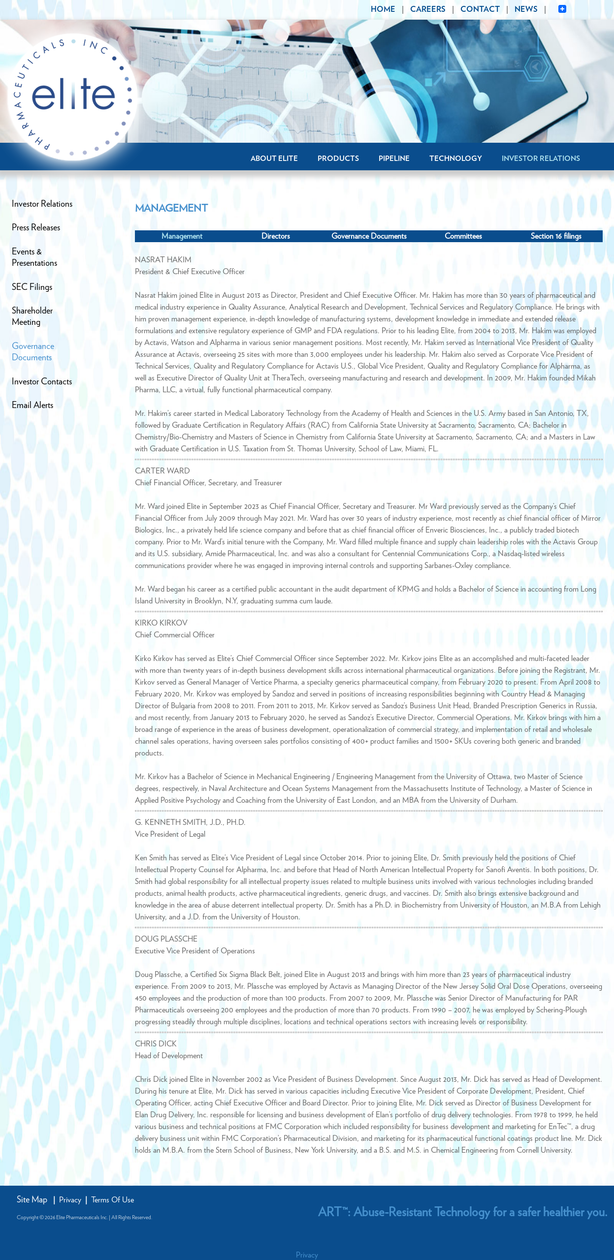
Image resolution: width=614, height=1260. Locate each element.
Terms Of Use (112, 1200)
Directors (275, 236)
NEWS (526, 9)
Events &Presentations (34, 258)
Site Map (32, 1200)
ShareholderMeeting (32, 317)
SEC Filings (32, 287)
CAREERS (428, 9)
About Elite (274, 158)
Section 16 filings (556, 236)
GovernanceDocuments (33, 352)
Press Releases (36, 227)
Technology (455, 158)
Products (338, 158)
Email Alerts (32, 405)
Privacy (70, 1200)
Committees (463, 236)
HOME (383, 9)
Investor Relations (541, 158)
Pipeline (394, 158)
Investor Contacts (42, 382)
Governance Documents (369, 236)
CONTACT (480, 9)
